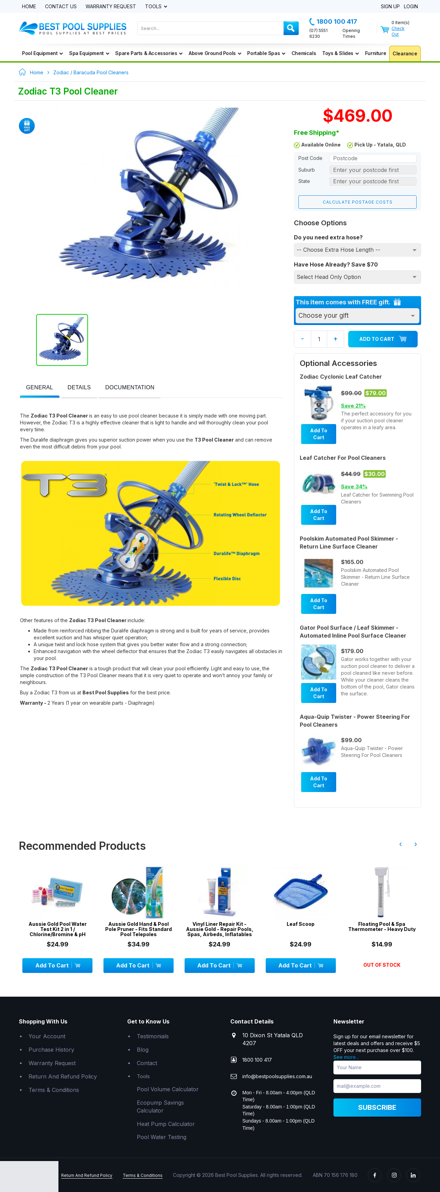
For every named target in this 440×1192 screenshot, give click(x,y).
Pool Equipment (42, 53)
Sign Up (390, 6)
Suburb (306, 170)
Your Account (47, 1035)
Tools (154, 6)
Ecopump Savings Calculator (160, 1106)
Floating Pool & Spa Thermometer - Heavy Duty (382, 926)
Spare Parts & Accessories (149, 53)
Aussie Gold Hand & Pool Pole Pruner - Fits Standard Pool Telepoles (138, 929)
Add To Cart (383, 338)
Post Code (310, 158)
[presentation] (40, 388)
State (304, 181)
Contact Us (61, 6)
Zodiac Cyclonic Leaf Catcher (341, 376)
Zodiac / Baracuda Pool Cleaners (91, 72)
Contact (147, 1062)
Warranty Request (111, 6)
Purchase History (51, 1049)
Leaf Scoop (301, 923)
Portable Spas (266, 53)
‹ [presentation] (400, 843)
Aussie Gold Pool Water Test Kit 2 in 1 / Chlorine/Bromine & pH (58, 929)
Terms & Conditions (54, 1089)
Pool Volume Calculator (168, 1088)
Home (29, 6)
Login (411, 6)
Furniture (375, 53)
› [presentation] (415, 843)
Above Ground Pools (215, 53)
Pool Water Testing (161, 1137)
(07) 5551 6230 (318, 33)
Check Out (398, 31)
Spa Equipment (89, 53)
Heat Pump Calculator (166, 1123)
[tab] (39, 388)
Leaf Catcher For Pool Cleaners (343, 457)
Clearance (405, 53)
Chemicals (304, 53)
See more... (346, 1057)
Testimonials (153, 1035)
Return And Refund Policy (63, 1076)
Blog (142, 1049)
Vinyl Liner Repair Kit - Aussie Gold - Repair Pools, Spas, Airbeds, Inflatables (219, 929)
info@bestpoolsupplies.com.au (277, 1076)
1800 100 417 (333, 21)
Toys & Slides (340, 53)
